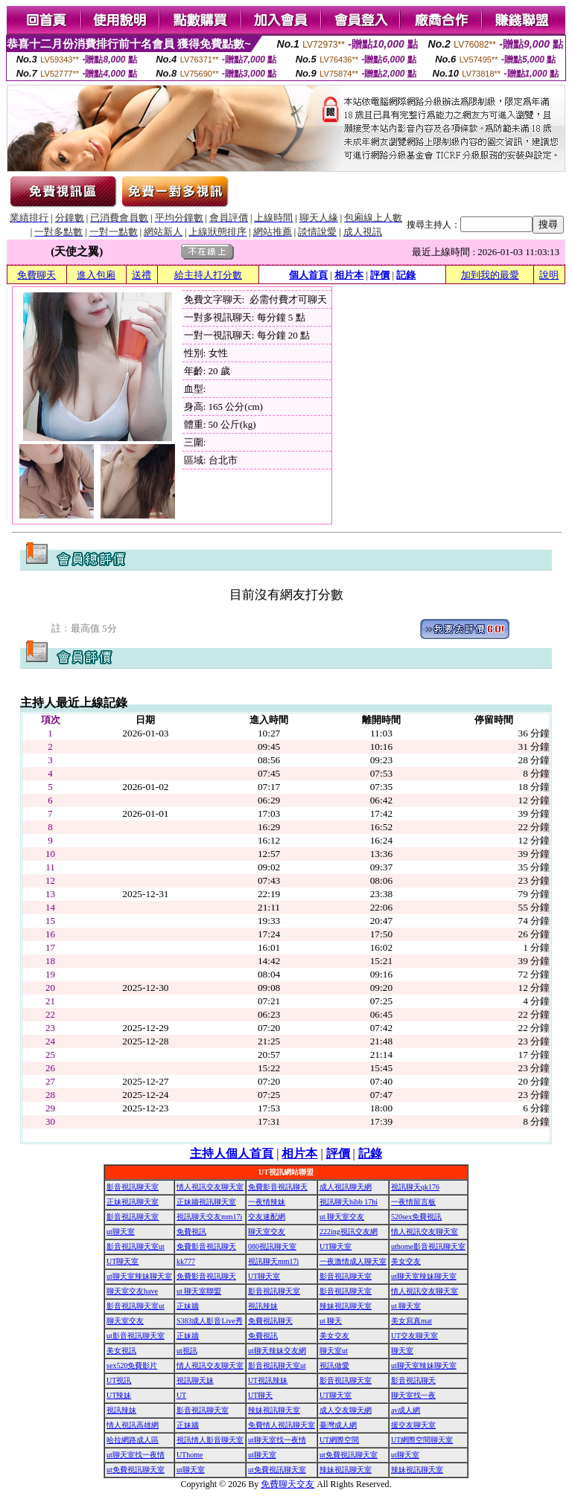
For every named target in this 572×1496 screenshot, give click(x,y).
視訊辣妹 (263, 1306)
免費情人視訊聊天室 (281, 1425)
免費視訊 (191, 1231)
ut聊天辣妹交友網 (277, 1350)
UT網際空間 (339, 1440)
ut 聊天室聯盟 (199, 1291)
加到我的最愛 (490, 274)
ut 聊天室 (406, 1306)
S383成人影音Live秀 (210, 1321)
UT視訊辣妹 (267, 1380)
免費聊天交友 (287, 1484)
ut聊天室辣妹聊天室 (139, 1276)
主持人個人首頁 (231, 1153)
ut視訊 (187, 1350)
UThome (190, 1455)
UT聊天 (260, 1395)
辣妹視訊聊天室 (346, 1306)
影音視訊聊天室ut (136, 1246)
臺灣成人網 (338, 1425)
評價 (380, 274)
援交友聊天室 (413, 1425)
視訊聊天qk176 (415, 1187)
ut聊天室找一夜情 (277, 1440)
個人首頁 (308, 274)
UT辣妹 (119, 1395)
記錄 (406, 274)
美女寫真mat (411, 1321)
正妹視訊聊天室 (133, 1202)
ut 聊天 (331, 1321)
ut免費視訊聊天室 (349, 1455)
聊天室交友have (132, 1291)
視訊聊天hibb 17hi (349, 1202)
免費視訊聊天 (270, 1321)
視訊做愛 (334, 1365)
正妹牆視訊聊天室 (206, 1202)
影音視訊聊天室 (133, 1187)
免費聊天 (36, 274)
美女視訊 (121, 1350)
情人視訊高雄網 (133, 1425)
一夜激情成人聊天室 (353, 1261)
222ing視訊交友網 (349, 1231)
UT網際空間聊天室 (422, 1440)
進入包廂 (96, 274)
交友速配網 (266, 1217)
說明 (549, 274)
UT (181, 1395)
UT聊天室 (336, 1246)
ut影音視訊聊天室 (136, 1336)
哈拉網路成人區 (133, 1440)
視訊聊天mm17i (273, 1261)
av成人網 (405, 1410)
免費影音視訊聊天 (278, 1187)
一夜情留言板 (413, 1202)
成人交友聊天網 (346, 1410)
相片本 (348, 274)
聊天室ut (334, 1350)
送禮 (141, 274)
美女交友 (406, 1261)
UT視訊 (119, 1380)
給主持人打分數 (208, 274)
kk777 (186, 1261)
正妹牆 (188, 1306)
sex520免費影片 (132, 1365)
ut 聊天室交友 (342, 1217)
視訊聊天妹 (195, 1380)
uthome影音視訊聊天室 (428, 1246)
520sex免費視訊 (416, 1217)
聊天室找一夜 (413, 1395)
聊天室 (402, 1350)
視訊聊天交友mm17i (209, 1217)
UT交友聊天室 (414, 1336)
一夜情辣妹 (266, 1202)
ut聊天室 (121, 1231)
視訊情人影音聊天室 (210, 1440)
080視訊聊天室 (272, 1246)
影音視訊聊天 (413, 1380)
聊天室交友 (266, 1231)
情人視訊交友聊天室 (210, 1187)
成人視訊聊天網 (346, 1187)
